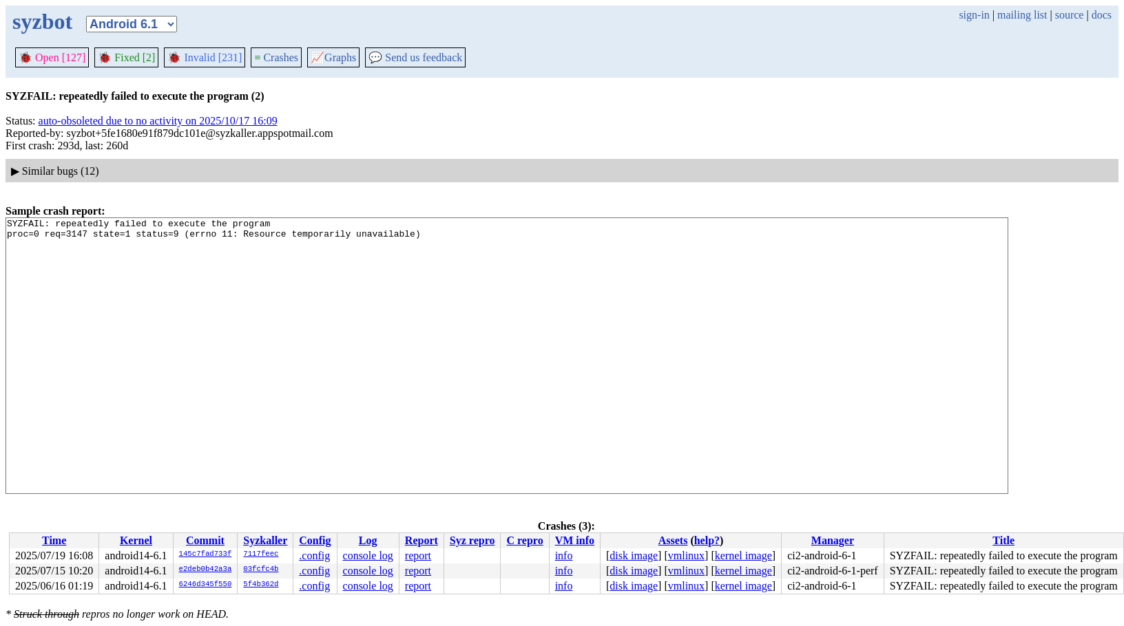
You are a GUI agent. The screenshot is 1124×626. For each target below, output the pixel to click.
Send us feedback (415, 57)
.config (314, 555)
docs (1102, 15)
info (564, 555)
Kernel (136, 540)
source (1069, 15)
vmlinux (686, 555)
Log (368, 540)
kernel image (743, 555)
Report (421, 540)
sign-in (974, 15)
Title (1003, 540)
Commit (205, 540)
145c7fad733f (205, 554)
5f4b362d (260, 585)
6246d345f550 (205, 585)
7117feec (260, 554)
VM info (574, 540)
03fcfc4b (260, 569)
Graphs (333, 57)
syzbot (42, 21)
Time (54, 540)
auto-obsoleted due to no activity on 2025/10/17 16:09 (158, 121)
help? (707, 540)
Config (315, 540)
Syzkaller (265, 540)
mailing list (1022, 15)
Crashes (276, 57)
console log (368, 555)
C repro (524, 540)
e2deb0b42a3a (205, 569)
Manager (832, 540)
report (418, 555)
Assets (673, 540)
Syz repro (472, 540)
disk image (634, 555)
